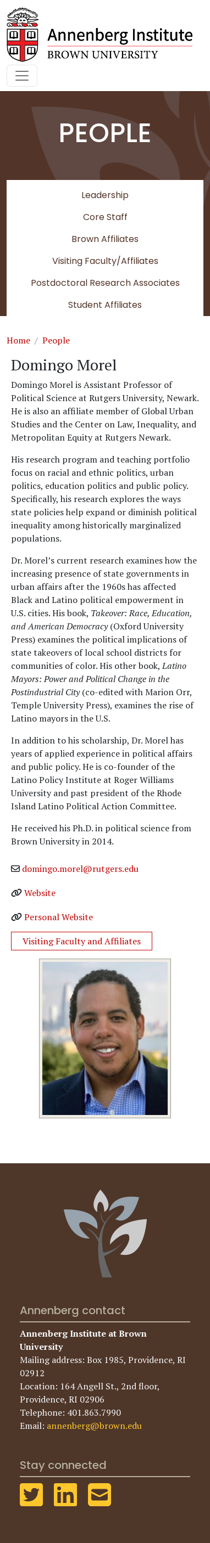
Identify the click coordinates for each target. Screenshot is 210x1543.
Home (18, 340)
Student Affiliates (105, 305)
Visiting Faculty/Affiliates (105, 261)
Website (40, 893)
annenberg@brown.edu (94, 1426)
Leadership (105, 195)
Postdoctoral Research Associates (105, 283)
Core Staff (105, 217)
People (56, 340)
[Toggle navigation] (22, 76)
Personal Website (58, 917)
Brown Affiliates (105, 239)
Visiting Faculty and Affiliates (82, 941)
